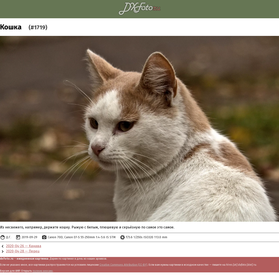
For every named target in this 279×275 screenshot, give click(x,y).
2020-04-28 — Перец (22, 251)
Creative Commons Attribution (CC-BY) (123, 264)
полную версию (43, 270)
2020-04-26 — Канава (23, 246)
